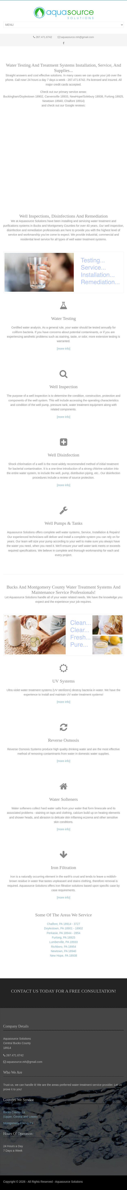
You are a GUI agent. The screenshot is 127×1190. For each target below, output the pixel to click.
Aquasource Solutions (69, 1181)
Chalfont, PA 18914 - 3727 (63, 924)
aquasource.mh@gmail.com (77, 37)
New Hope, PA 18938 (63, 955)
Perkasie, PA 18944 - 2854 (63, 933)
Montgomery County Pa (18, 1123)
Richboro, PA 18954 (63, 946)
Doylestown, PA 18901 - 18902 (63, 928)
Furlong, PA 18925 (63, 937)
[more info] (63, 348)
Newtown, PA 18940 (63, 951)
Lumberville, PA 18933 (63, 942)
